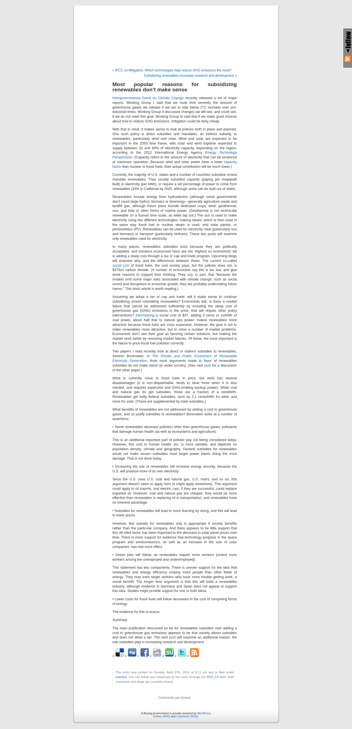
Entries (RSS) (161, 716)
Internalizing (145, 315)
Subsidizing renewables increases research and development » (190, 76)
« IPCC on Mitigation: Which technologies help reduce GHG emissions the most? (172, 70)
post (207, 365)
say (189, 275)
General (121, 677)
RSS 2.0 (212, 677)
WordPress (204, 713)
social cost (121, 265)
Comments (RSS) (187, 716)
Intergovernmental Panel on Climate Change (148, 98)
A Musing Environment (176, 31)
